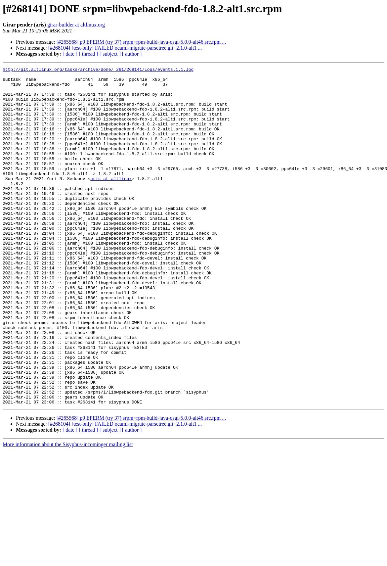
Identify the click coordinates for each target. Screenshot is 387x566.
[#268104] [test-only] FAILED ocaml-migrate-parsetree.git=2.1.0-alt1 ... (125, 48)
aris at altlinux (111, 201)
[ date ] (70, 54)
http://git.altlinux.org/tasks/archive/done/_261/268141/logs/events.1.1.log (98, 70)
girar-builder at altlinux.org (76, 24)
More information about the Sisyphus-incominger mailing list (68, 512)
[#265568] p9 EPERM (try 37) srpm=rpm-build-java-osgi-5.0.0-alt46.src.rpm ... (141, 42)
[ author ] (132, 54)
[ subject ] (110, 54)
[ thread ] (88, 54)
